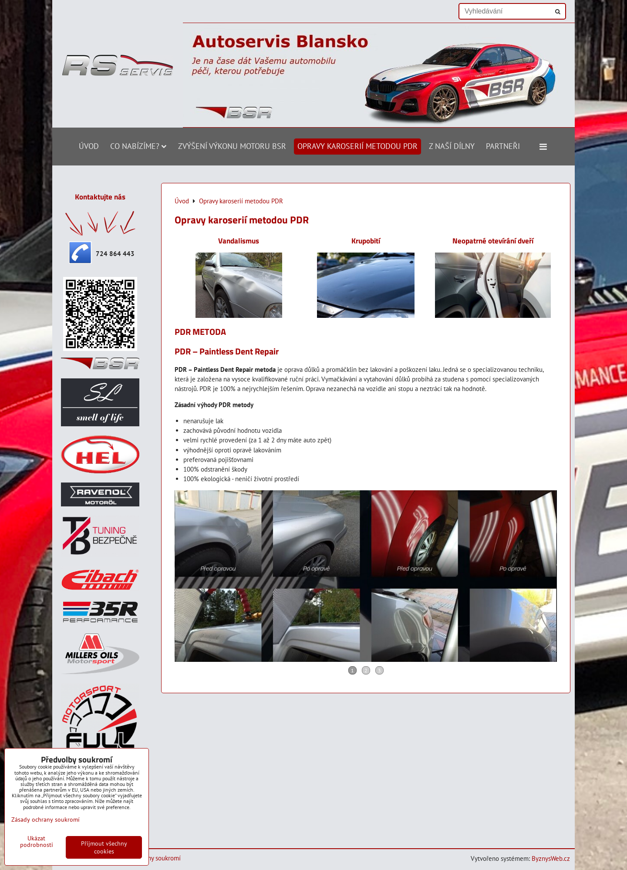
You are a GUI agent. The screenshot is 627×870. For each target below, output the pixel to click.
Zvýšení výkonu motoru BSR (232, 146)
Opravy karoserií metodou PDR (357, 146)
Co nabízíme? (138, 146)
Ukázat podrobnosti (36, 841)
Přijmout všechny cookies (104, 847)
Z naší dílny (452, 146)
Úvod (89, 146)
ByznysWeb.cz (551, 858)
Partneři (503, 146)
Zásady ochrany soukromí (45, 819)
